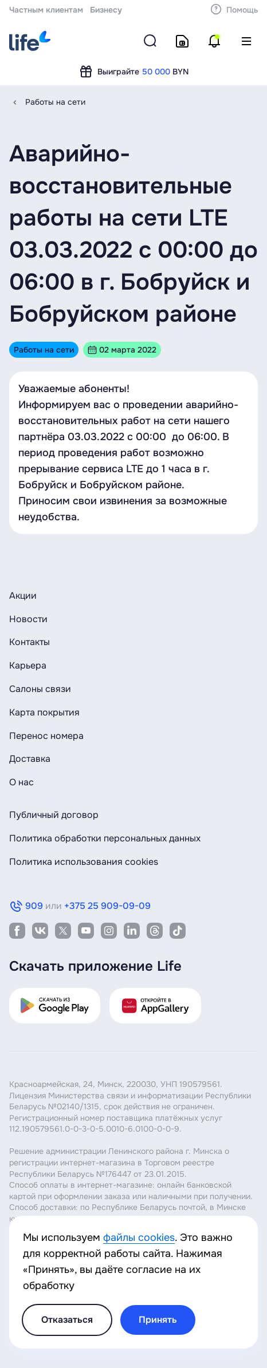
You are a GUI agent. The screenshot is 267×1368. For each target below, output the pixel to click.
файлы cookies (139, 1237)
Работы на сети (55, 102)
